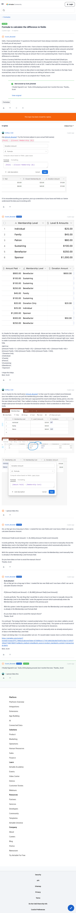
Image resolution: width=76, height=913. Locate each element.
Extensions (13, 711)
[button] (2, 5)
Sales (11, 753)
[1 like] (10, 511)
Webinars (13, 790)
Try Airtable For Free (17, 855)
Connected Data (15, 725)
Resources (13, 794)
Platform (12, 697)
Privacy (38, 892)
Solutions (13, 729)
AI (10, 720)
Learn (11, 762)
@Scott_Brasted (11, 137)
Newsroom (13, 850)
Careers (12, 836)
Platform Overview (16, 702)
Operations (13, 743)
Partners (12, 799)
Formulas (6, 17)
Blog (11, 841)
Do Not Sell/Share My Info (38, 904)
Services (12, 804)
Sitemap (38, 886)
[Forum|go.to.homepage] (14, 4)
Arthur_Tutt (9, 133)
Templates (13, 818)
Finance (12, 758)
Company (13, 827)
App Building (14, 716)
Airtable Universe (16, 823)
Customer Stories (16, 785)
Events (12, 771)
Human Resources (16, 748)
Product (12, 734)
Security (38, 875)
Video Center (14, 776)
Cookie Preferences (38, 909)
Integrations (14, 706)
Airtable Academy (16, 767)
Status (12, 846)
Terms (38, 898)
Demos (12, 781)
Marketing (13, 739)
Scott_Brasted (10, 37)
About (11, 832)
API (38, 880)
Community (14, 813)
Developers (13, 809)
